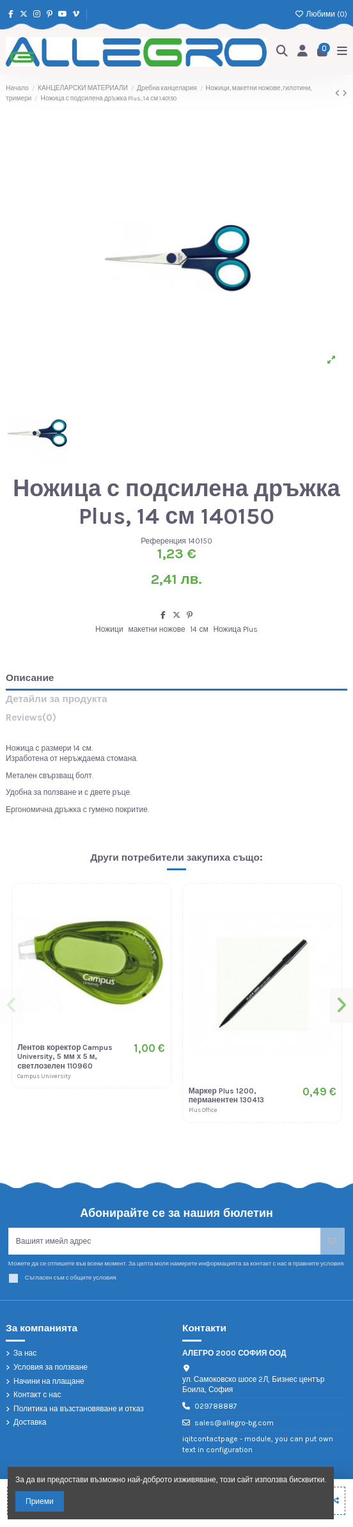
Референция (163, 540)
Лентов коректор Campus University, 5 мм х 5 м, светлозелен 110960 (65, 1056)
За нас (24, 1353)
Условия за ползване (50, 1367)
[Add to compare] (334, 1501)
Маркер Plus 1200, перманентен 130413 (226, 1095)
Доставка (30, 1422)
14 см (199, 629)
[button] (11, 1005)
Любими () (321, 14)
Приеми (40, 1501)
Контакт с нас (37, 1394)
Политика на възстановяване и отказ (78, 1408)
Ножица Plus (235, 629)
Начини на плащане (48, 1381)
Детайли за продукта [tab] (56, 699)
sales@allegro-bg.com (234, 1422)
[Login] (303, 52)
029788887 (215, 1406)
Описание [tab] (30, 678)
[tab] (176, 720)
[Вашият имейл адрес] (164, 1241)
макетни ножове (156, 629)
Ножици (109, 629)
